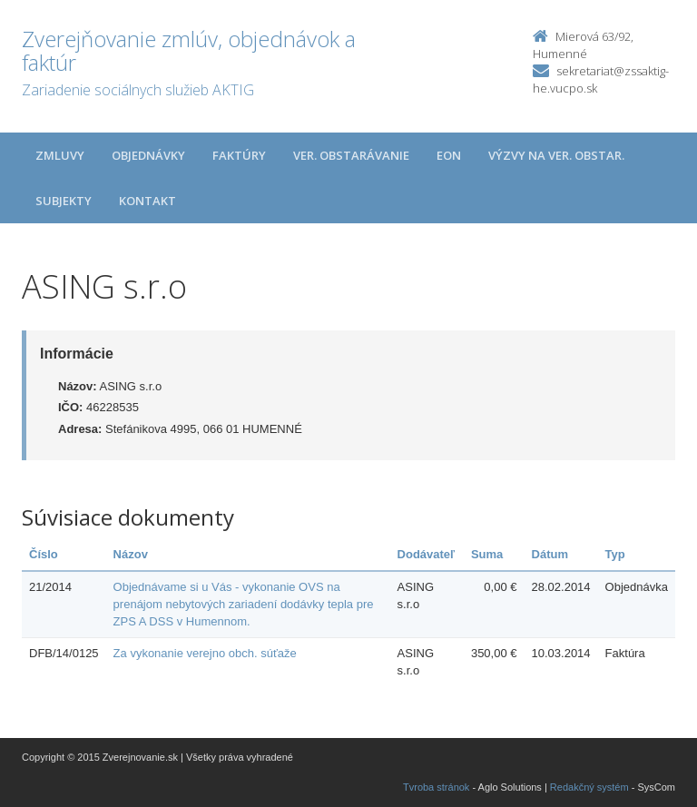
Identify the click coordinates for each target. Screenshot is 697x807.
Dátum (550, 554)
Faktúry (239, 155)
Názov (130, 554)
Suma (487, 554)
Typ (615, 554)
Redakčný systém (589, 787)
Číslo (43, 554)
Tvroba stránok (436, 787)
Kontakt (147, 200)
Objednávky (148, 155)
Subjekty (63, 200)
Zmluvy (59, 155)
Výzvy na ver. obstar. (556, 155)
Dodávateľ (427, 554)
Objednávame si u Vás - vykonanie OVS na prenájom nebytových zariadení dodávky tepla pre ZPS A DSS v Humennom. (243, 603)
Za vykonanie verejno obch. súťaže (205, 653)
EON (449, 155)
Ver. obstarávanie (351, 155)
